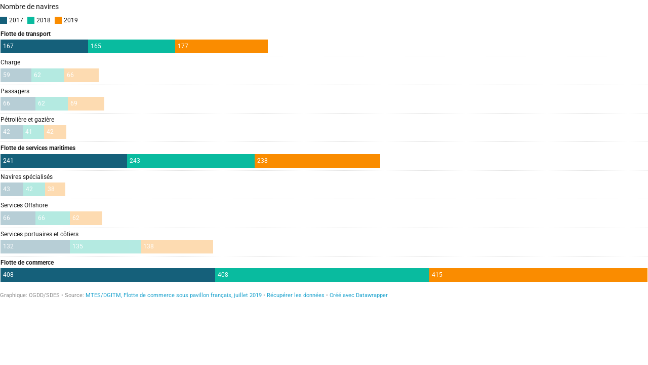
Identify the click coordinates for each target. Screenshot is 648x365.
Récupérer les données (296, 295)
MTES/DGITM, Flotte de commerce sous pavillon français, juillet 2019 (174, 295)
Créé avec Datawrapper (359, 295)
